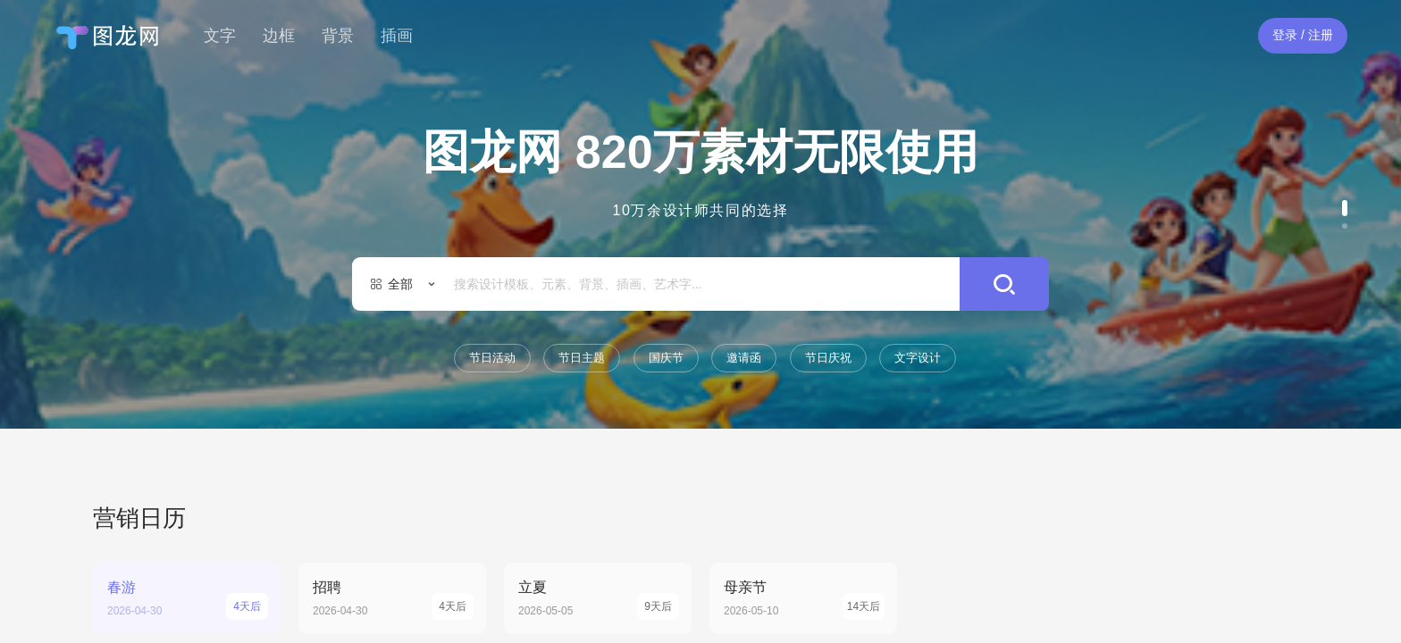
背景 (338, 36)
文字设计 (917, 357)
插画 (397, 36)
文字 (220, 36)
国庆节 (666, 357)
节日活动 (492, 357)
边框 (279, 36)
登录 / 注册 (1302, 35)
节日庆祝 (828, 357)
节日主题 (581, 357)
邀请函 (743, 357)
